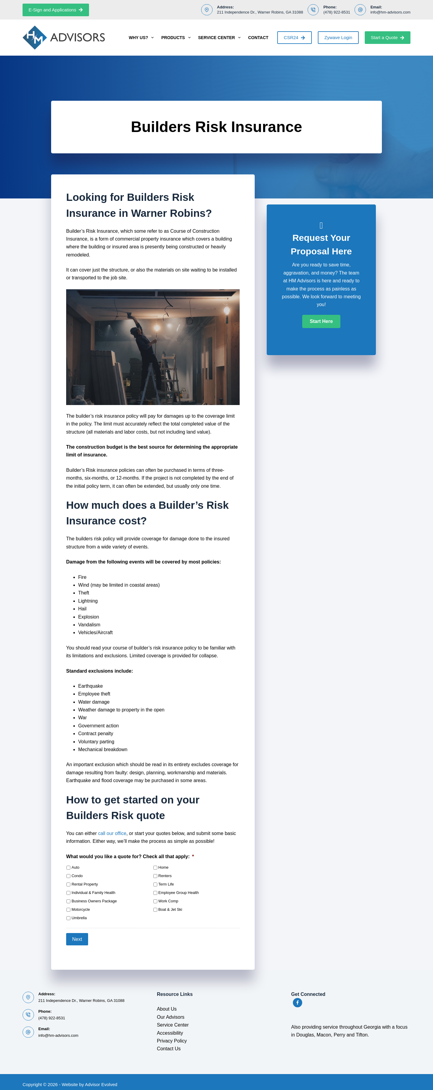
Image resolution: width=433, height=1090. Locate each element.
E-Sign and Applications (56, 9)
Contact (258, 37)
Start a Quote (387, 37)
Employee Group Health (178, 893)
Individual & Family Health (93, 893)
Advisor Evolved (101, 1079)
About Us (167, 1004)
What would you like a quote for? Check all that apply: (130, 856)
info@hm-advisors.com (390, 12)
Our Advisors (171, 1012)
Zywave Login (338, 37)
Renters (165, 876)
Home (163, 867)
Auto (75, 867)
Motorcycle (81, 909)
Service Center (220, 37)
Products (177, 37)
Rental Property (85, 884)
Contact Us (169, 1043)
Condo (77, 876)
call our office (112, 833)
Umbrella (79, 918)
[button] (321, 321)
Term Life (166, 884)
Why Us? (142, 37)
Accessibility (170, 1027)
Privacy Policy (172, 1036)
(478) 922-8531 (336, 12)
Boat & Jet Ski (170, 909)
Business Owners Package (94, 901)
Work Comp (168, 901)
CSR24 (294, 37)
